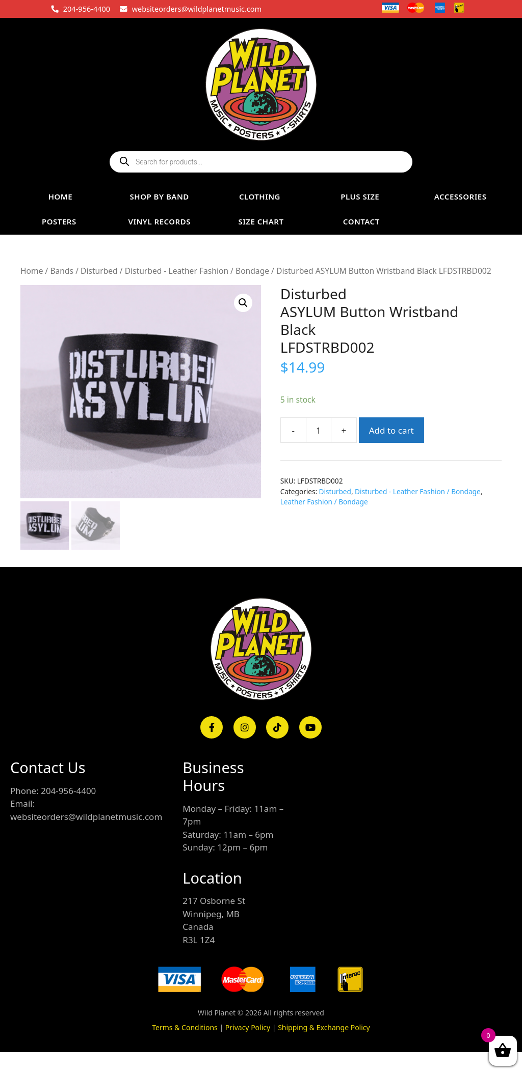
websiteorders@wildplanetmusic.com (197, 9)
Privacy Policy (247, 1027)
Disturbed (99, 270)
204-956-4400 (86, 9)
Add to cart (391, 430)
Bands (61, 270)
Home (31, 270)
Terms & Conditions (185, 1027)
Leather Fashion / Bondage (324, 501)
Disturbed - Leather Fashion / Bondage (197, 270)
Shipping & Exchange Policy (324, 1027)
